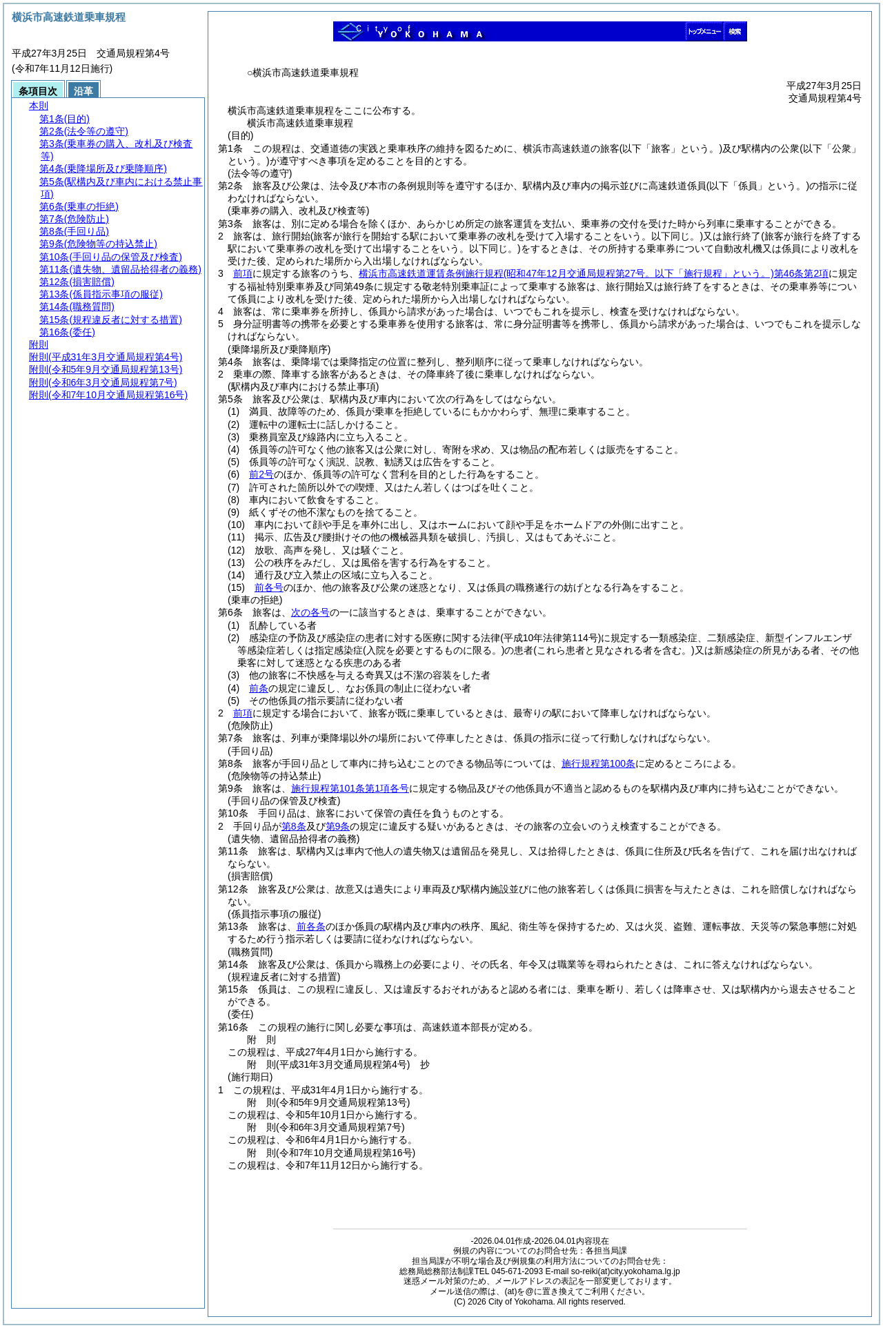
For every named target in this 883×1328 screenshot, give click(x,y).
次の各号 (310, 612)
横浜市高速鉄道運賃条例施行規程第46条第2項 (594, 273)
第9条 (338, 826)
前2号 (261, 474)
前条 (258, 688)
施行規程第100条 (598, 763)
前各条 (311, 926)
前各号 (269, 587)
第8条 (293, 826)
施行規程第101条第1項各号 (350, 788)
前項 (242, 273)
